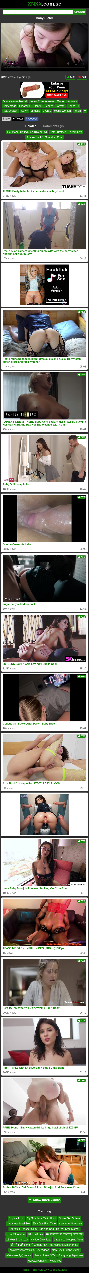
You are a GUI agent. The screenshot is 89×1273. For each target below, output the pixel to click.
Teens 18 (73, 106)
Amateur (72, 101)
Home (25, 1269)
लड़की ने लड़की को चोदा (70, 1223)
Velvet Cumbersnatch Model (47, 101)
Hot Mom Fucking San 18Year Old (27, 132)
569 (71, 77)
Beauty (48, 106)
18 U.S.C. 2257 (58, 1269)
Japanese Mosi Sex (18, 1223)
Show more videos (45, 1200)
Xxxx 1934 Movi (16, 1234)
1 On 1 (47, 110)
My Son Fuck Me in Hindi (41, 1218)
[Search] (38, 12)
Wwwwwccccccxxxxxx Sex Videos (29, 1250)
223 (82, 77)
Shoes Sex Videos (69, 1218)
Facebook (31, 118)
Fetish (77, 110)
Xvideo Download (41, 1239)
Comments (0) (53, 126)
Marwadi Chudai (37, 1260)
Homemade (9, 106)
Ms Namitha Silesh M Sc (64, 1244)
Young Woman (62, 110)
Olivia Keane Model (15, 101)
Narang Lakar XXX (44, 1255)
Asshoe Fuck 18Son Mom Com (44, 137)
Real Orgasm (10, 110)
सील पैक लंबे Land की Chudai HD (29, 1244)
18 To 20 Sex (35, 1234)
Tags (34, 1269)
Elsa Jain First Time (44, 1223)
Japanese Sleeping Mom (68, 1239)
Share (6, 118)
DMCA (43, 1269)
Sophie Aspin (16, 1218)
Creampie (24, 106)
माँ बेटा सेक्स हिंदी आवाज (18, 1255)
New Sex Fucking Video (66, 1250)
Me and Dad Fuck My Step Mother (59, 1228)
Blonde (37, 106)
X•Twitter (18, 118)
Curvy (24, 110)
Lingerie (35, 110)
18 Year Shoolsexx (17, 1239)
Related (31, 126)
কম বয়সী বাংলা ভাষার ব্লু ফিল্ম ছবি (64, 1234)
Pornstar (60, 106)
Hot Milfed (55, 1260)
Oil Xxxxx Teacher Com (23, 1228)
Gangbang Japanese (71, 1255)
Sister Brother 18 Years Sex (66, 132)
